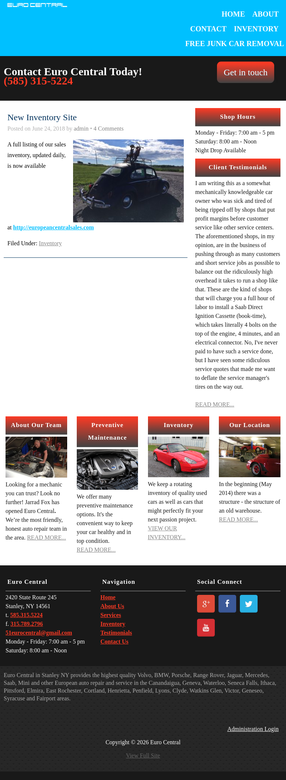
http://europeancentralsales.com (53, 227)
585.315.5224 (26, 615)
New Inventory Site (42, 117)
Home (233, 14)
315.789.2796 (26, 624)
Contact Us (114, 641)
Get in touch (246, 72)
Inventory (256, 29)
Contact (208, 29)
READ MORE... (214, 404)
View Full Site (143, 755)
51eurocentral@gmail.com (39, 633)
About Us (112, 606)
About (265, 14)
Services (110, 615)
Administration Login (253, 729)
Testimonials (116, 633)
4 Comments (109, 128)
